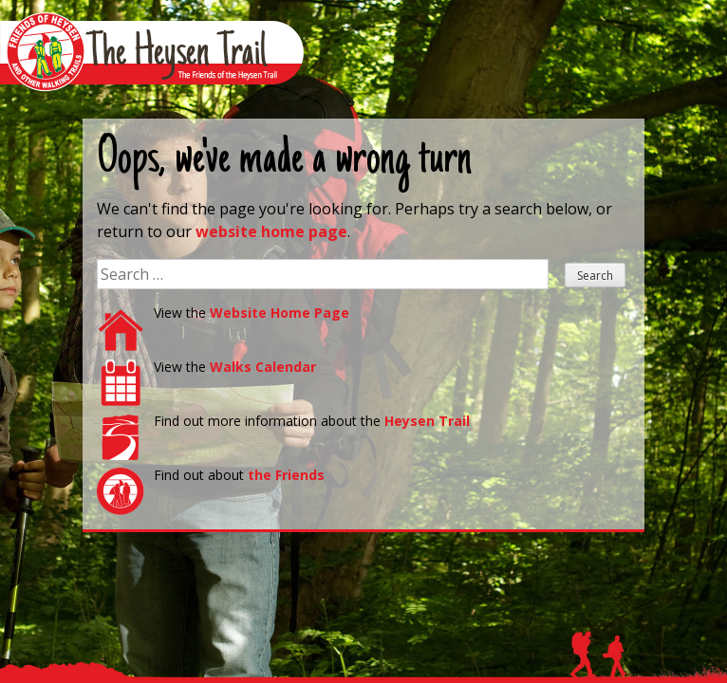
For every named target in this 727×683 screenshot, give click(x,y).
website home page (271, 231)
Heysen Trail (427, 421)
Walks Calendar (263, 367)
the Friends (286, 475)
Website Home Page (279, 313)
